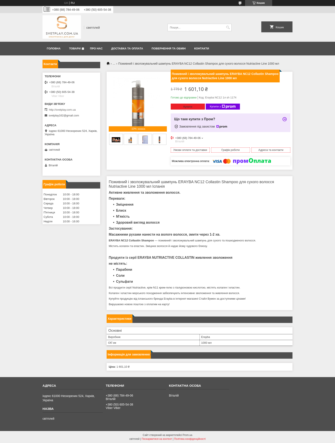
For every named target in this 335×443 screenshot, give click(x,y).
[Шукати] (228, 27)
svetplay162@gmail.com (64, 115)
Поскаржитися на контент (157, 438)
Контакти (201, 48)
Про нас (96, 48)
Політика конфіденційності (190, 438)
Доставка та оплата (127, 48)
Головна (53, 48)
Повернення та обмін (169, 48)
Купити (187, 106)
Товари (75, 48)
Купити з (223, 107)
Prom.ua (187, 435)
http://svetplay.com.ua (62, 109)
